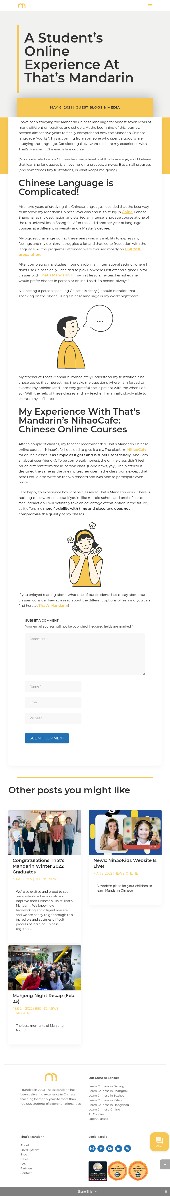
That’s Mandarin (55, 275)
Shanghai (21, 1013)
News (54, 879)
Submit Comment (47, 738)
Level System (29, 1149)
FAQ (23, 1163)
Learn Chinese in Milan (105, 1100)
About (24, 1145)
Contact (26, 1173)
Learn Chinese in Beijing (106, 1086)
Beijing (41, 879)
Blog (23, 1154)
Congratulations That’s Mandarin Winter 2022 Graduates (38, 866)
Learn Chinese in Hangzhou (109, 1105)
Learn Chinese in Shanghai (108, 1091)
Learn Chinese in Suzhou (107, 1095)
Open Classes (98, 1118)
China (127, 212)
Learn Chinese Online (104, 1109)
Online (132, 873)
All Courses (96, 1114)
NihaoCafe (137, 449)
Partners (26, 1168)
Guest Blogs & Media (98, 107)
